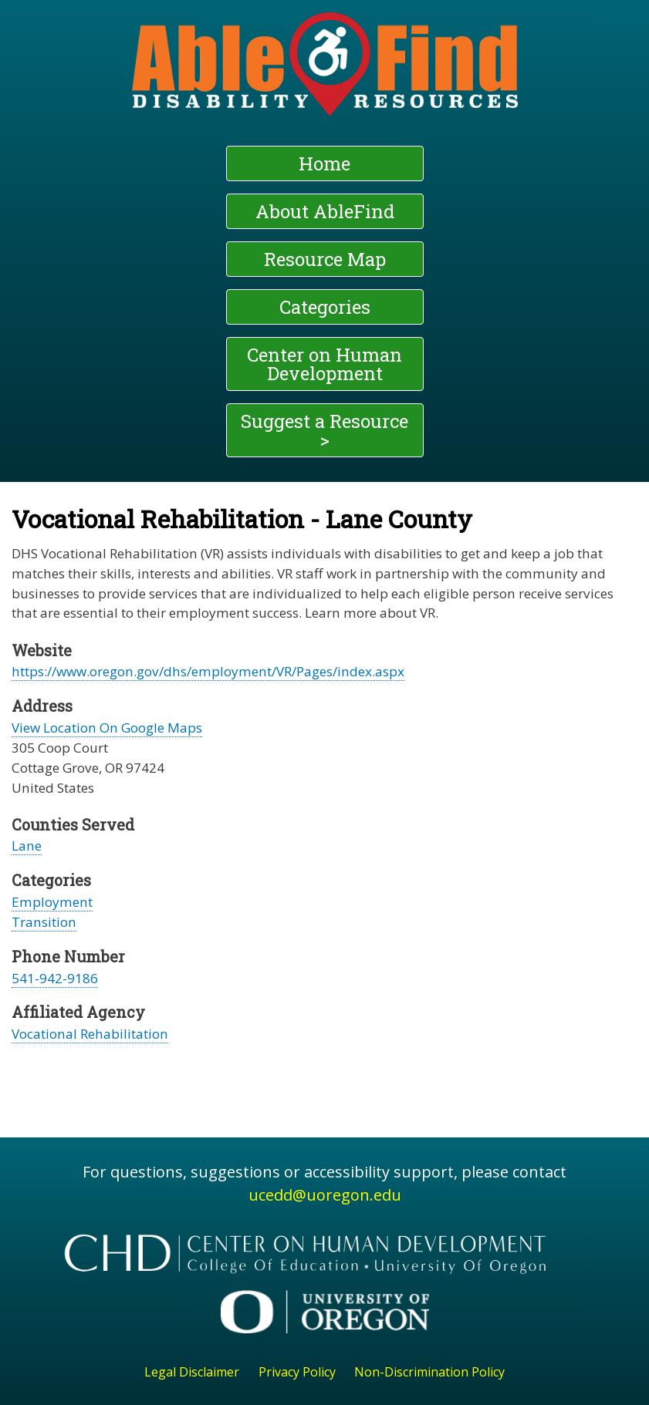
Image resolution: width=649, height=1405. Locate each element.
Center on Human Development (324, 364)
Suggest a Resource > (324, 430)
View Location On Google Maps (107, 727)
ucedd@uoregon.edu (324, 1194)
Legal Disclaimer (191, 1371)
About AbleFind (324, 211)
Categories (324, 307)
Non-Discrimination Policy (429, 1371)
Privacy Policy (297, 1371)
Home (324, 163)
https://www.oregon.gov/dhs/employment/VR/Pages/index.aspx (208, 671)
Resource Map (325, 259)
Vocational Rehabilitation (90, 1034)
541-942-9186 (55, 978)
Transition (44, 922)
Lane (27, 845)
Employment (52, 902)
